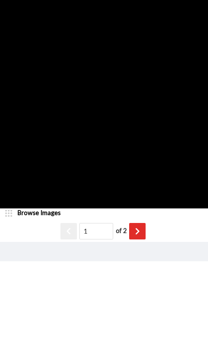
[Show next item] (137, 231)
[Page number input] (96, 231)
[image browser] (36, 213)
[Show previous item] (68, 231)
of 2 (121, 231)
